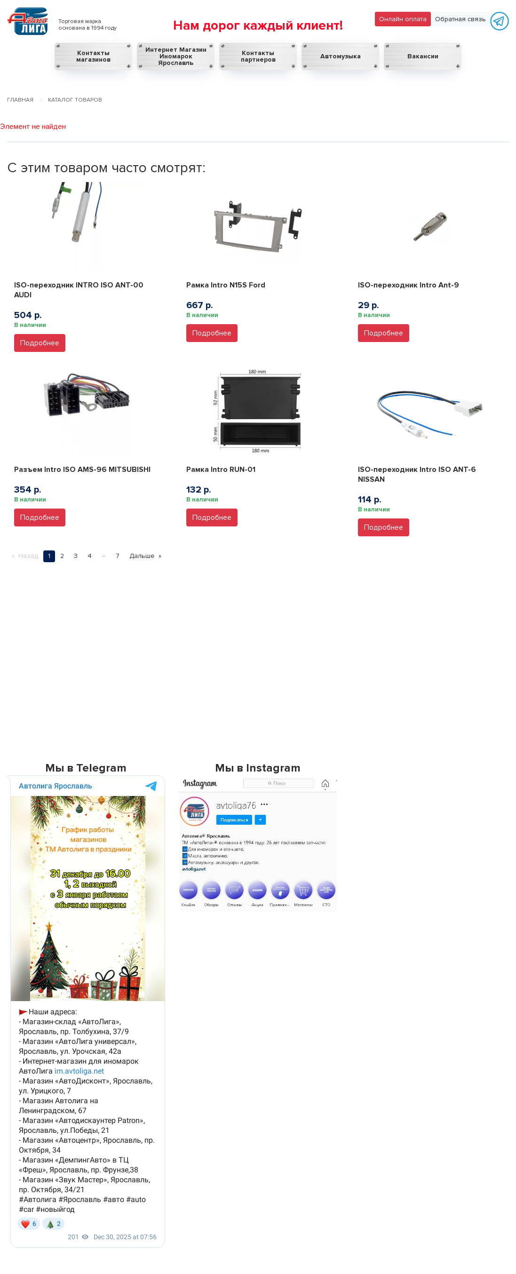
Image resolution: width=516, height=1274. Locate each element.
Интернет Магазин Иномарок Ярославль (175, 56)
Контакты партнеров (258, 56)
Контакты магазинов (93, 56)
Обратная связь (460, 19)
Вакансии (422, 56)
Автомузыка (340, 56)
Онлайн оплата (403, 19)
